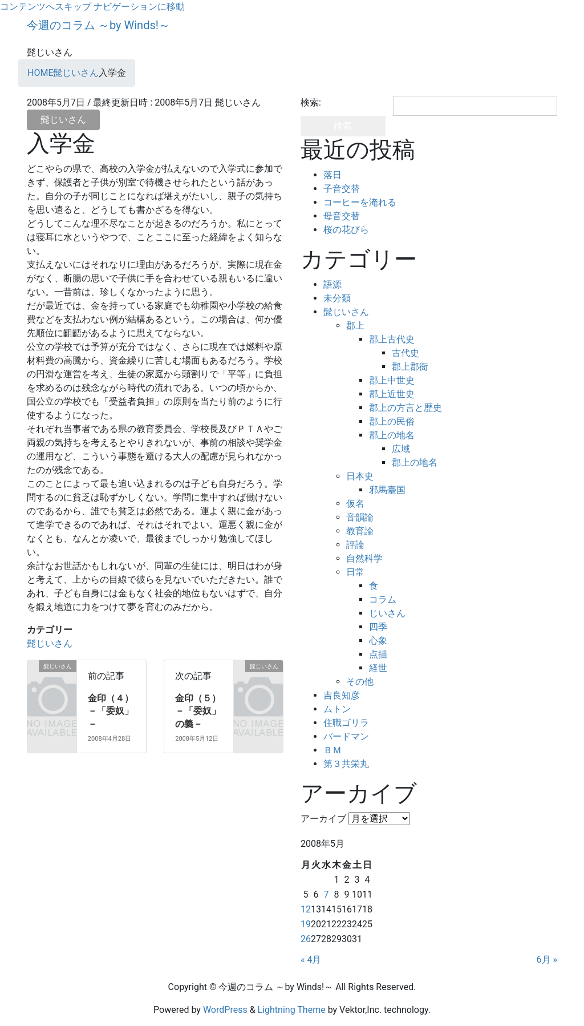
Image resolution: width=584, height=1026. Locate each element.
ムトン (337, 709)
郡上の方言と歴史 (405, 407)
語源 (332, 284)
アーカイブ (323, 818)
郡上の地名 (392, 435)
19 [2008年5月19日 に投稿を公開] (306, 924)
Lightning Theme (292, 1009)
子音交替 (341, 188)
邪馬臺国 (387, 489)
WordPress (225, 1009)
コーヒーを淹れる (359, 202)
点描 (378, 654)
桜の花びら (346, 229)
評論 (355, 544)
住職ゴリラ (346, 722)
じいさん (387, 613)
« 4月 (311, 959)
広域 (401, 448)
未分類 (337, 298)
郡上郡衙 (410, 366)
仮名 (355, 503)
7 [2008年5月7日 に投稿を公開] (325, 894)
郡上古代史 (392, 339)
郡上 (355, 325)
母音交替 (341, 216)
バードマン (346, 736)
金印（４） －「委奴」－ (115, 711)
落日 (332, 174)
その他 (360, 681)
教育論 (360, 531)
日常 (355, 572)
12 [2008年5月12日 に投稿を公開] (306, 909)
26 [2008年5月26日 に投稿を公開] (306, 939)
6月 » (547, 959)
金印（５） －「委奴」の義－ (202, 711)
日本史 (360, 476)
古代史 (405, 353)
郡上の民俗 (392, 421)
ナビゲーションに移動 (139, 6)
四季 (378, 626)
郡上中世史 (392, 380)
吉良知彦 (341, 695)
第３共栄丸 (346, 763)
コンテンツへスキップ (45, 6)
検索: (311, 102)
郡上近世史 (392, 394)
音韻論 (360, 517)
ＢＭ (332, 750)
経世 (378, 668)
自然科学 (364, 558)
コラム (382, 599)
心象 (378, 640)
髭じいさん (63, 119)
